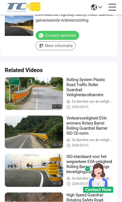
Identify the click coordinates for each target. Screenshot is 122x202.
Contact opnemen (57, 35)
